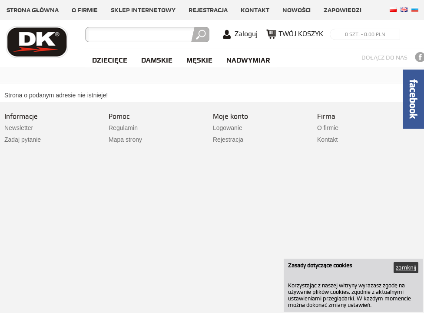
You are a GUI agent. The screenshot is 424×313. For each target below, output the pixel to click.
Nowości (296, 10)
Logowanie (227, 127)
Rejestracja (208, 10)
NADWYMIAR (248, 60)
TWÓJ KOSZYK (300, 34)
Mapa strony (125, 139)
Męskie (199, 60)
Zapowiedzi (342, 10)
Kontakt (255, 10)
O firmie (85, 10)
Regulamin (123, 127)
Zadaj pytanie (22, 139)
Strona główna (33, 10)
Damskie (156, 60)
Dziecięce (109, 60)
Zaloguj (246, 34)
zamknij (406, 267)
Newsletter (18, 127)
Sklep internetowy (143, 10)
